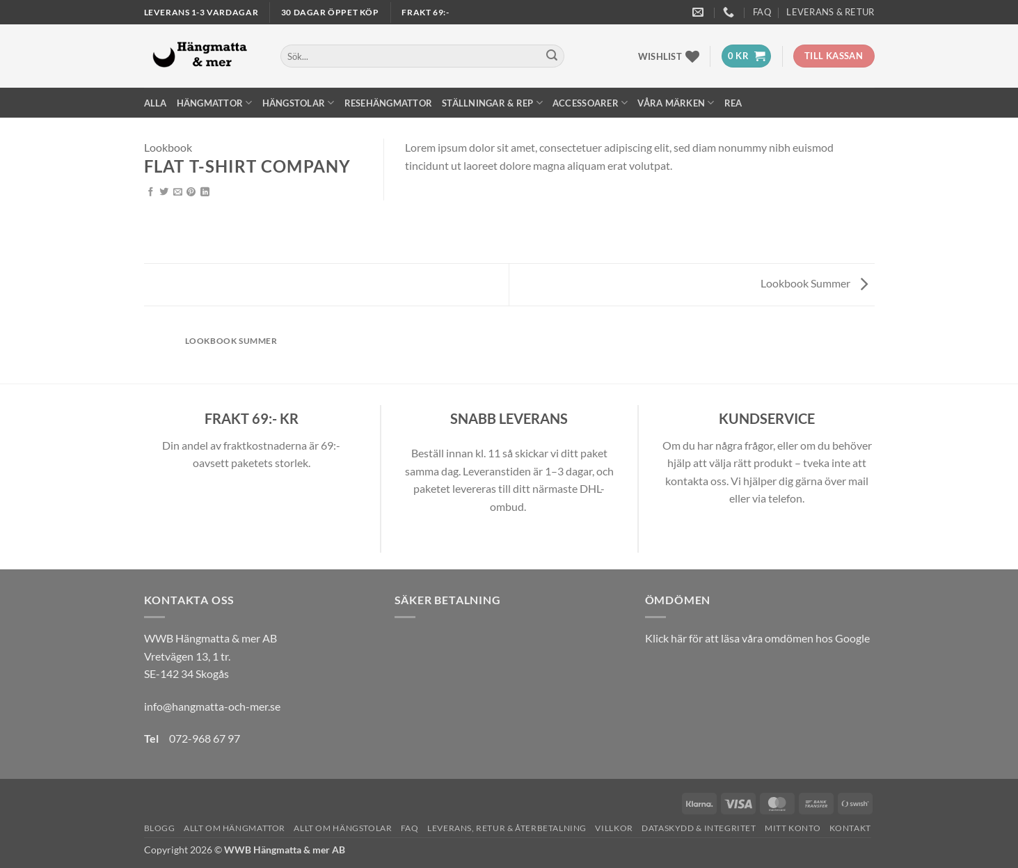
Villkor (614, 828)
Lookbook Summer (814, 283)
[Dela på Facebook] (150, 192)
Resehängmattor (388, 103)
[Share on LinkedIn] (204, 192)
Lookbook (168, 147)
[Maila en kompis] (177, 192)
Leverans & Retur (830, 11)
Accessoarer (590, 102)
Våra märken (675, 102)
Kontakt (850, 828)
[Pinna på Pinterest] (191, 192)
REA (733, 103)
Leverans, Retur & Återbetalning (507, 828)
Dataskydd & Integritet (699, 828)
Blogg (159, 828)
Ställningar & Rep (492, 102)
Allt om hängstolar (343, 828)
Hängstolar (298, 102)
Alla (155, 103)
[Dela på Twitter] (163, 192)
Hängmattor (215, 102)
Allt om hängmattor (234, 828)
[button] (746, 56)
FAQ (762, 11)
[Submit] (552, 56)
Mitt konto (792, 828)
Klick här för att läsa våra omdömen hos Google (757, 638)
